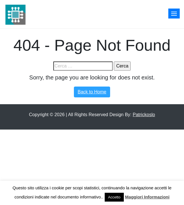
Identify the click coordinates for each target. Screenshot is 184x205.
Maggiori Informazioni (147, 196)
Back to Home (92, 91)
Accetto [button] (114, 197)
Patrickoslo (144, 114)
